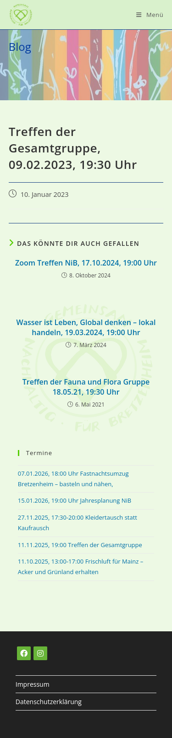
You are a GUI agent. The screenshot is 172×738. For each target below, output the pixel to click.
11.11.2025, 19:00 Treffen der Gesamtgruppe (80, 545)
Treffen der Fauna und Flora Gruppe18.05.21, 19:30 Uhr (86, 387)
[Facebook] (24, 653)
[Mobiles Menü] (149, 14)
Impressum (33, 684)
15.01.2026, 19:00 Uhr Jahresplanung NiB (74, 500)
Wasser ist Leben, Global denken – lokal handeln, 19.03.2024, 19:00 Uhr (86, 327)
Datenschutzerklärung (49, 701)
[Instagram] (40, 653)
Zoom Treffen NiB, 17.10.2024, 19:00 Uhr (86, 263)
